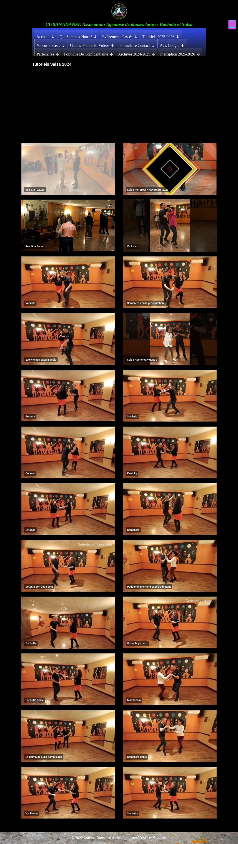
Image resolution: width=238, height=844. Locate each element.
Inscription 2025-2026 (180, 53)
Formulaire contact (137, 44)
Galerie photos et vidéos (92, 44)
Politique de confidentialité (88, 53)
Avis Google (172, 44)
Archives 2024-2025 (136, 53)
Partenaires (48, 53)
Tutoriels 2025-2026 (161, 35)
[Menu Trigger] (232, 24)
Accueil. (45, 35)
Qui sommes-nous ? (78, 35)
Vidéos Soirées (51, 44)
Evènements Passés (119, 35)
